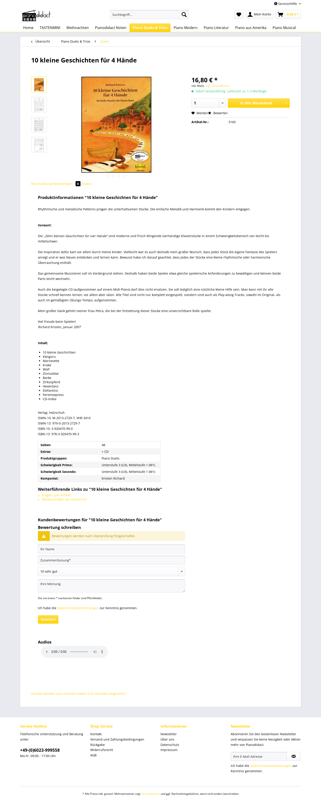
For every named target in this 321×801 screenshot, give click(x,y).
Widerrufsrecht (101, 750)
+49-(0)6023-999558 (40, 750)
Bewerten (218, 113)
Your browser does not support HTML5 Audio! (74, 652)
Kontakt (96, 734)
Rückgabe (97, 745)
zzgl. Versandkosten (217, 86)
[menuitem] (149, 16)
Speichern (48, 619)
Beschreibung (41, 184)
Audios (86, 184)
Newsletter (168, 734)
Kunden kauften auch (47, 693)
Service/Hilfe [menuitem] (286, 4)
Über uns (167, 739)
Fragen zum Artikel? (54, 495)
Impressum (168, 750)
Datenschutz (169, 745)
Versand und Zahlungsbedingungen (117, 739)
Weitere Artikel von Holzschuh (62, 499)
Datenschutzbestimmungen (78, 608)
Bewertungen (67, 184)
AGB (93, 755)
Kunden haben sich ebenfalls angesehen (95, 693)
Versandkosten (151, 794)
